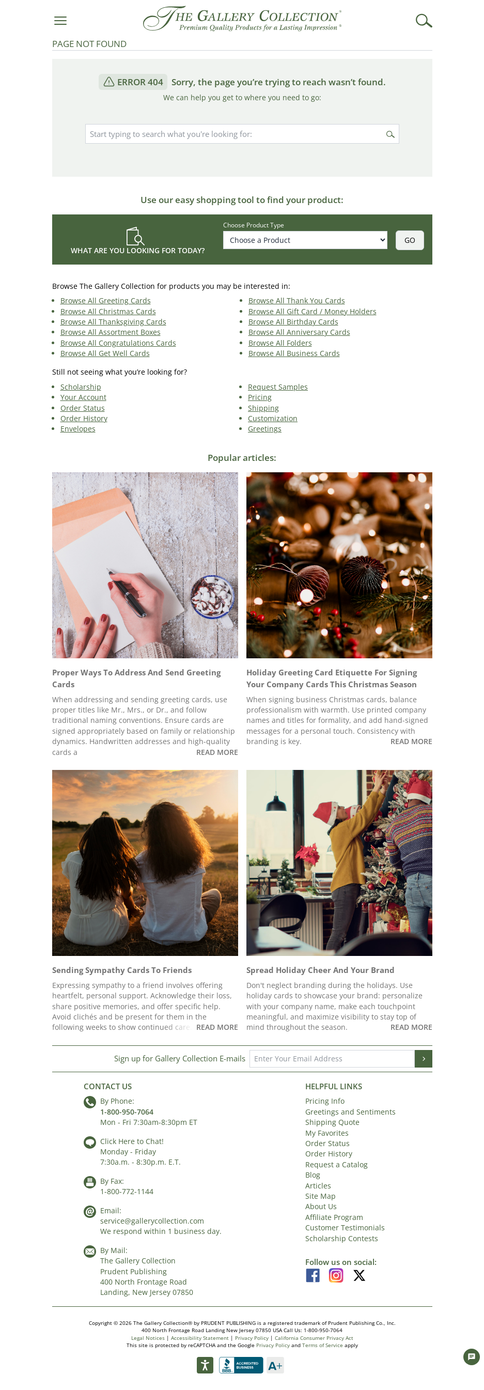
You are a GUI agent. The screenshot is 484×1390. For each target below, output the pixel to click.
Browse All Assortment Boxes (110, 332)
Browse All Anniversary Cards (299, 332)
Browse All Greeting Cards (105, 300)
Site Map (320, 1196)
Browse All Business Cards (294, 353)
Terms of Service (322, 1345)
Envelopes (78, 429)
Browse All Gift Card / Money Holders (312, 311)
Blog (312, 1175)
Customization (273, 418)
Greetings (265, 429)
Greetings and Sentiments (350, 1112)
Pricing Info (325, 1101)
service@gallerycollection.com (152, 1221)
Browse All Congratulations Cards (118, 343)
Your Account (83, 397)
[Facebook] (317, 1274)
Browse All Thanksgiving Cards (113, 322)
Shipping (263, 408)
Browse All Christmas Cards (108, 311)
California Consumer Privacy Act (314, 1337)
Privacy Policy (252, 1337)
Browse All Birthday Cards (293, 322)
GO (409, 240)
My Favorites (327, 1133)
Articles (318, 1186)
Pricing (260, 397)
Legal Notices (148, 1337)
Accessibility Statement (200, 1337)
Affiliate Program (334, 1217)
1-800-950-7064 (126, 1112)
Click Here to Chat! (132, 1141)
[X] (359, 1274)
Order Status (82, 408)
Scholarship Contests (341, 1238)
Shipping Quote (332, 1122)
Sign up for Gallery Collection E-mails (179, 1058)
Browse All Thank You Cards (296, 300)
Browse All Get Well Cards (105, 353)
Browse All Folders (280, 343)
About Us (321, 1206)
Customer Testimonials (345, 1227)
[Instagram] (340, 1274)
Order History (83, 418)
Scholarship (80, 387)
